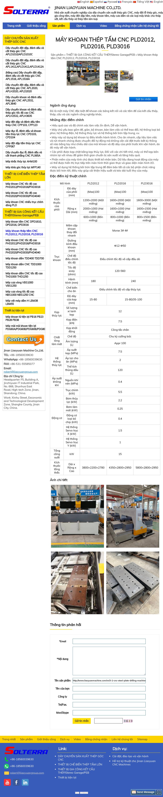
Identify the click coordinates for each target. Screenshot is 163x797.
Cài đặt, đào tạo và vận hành (130, 756)
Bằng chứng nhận (126, 25)
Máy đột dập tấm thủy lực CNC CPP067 (23, 145)
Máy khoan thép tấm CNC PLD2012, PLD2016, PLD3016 (24, 232)
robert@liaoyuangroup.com (21, 371)
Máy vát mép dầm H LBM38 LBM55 (22, 302)
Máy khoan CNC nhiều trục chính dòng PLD (24, 203)
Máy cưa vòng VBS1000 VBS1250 (19, 284)
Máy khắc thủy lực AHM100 (21, 161)
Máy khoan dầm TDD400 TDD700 (25, 258)
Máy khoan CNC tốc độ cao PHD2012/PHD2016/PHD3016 (23, 185)
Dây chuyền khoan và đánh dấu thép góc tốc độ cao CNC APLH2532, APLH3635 (24, 113)
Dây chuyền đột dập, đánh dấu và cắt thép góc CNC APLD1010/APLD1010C (25, 51)
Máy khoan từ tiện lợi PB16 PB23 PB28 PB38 (24, 318)
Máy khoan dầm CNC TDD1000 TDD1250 (23, 266)
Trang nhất (14, 25)
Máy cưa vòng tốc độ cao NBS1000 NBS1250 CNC (20, 293)
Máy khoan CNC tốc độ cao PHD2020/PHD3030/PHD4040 (23, 194)
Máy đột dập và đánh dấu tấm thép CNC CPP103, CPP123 (23, 123)
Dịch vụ (81, 25)
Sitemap (142, 739)
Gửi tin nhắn (143, 99)
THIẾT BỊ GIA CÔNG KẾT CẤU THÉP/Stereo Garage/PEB (24, 213)
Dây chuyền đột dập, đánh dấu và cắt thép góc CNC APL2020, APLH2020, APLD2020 (25, 88)
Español (96, 1)
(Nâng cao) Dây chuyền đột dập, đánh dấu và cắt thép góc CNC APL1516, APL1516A (24, 76)
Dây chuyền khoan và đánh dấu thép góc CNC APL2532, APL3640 (24, 100)
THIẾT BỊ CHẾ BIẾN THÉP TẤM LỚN (25, 175)
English (83, 1)
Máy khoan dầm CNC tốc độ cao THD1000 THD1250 (24, 275)
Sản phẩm (58, 25)
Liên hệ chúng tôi (148, 25)
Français (125, 1)
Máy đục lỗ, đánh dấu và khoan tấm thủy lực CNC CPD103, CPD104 (23, 134)
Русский (111, 1)
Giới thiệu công (36, 25)
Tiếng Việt (141, 1)
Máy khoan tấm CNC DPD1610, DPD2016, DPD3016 (24, 223)
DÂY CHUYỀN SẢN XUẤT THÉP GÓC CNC (21, 39)
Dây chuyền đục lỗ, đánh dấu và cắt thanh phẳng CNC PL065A (24, 154)
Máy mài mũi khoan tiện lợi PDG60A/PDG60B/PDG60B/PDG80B (25, 327)
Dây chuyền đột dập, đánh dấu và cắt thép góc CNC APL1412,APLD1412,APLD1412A (25, 63)
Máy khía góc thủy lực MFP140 (23, 167)
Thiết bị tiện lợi (14, 310)
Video (103, 25)
